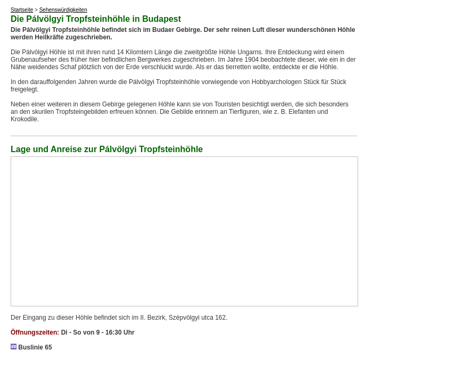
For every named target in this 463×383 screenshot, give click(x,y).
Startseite (22, 10)
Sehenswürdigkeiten (63, 10)
